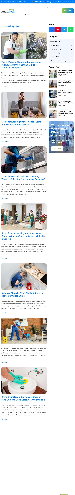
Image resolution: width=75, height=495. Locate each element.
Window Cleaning (55, 42)
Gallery (40, 7)
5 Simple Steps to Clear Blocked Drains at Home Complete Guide (23, 290)
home (23, 7)
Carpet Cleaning (55, 46)
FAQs (45, 7)
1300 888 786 (45, 1)
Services (34, 7)
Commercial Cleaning (56, 50)
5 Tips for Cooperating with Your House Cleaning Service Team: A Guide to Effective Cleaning (22, 231)
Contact (55, 7)
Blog (50, 7)
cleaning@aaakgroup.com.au (66, 1)
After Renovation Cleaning (58, 54)
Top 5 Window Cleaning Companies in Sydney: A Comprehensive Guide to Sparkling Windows (22, 57)
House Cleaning (55, 34)
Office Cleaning (55, 38)
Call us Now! (57, 141)
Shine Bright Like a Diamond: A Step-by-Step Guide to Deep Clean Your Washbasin (23, 395)
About (28, 7)
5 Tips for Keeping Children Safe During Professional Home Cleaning (22, 116)
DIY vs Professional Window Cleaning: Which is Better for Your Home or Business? (21, 172)
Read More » (5, 80)
